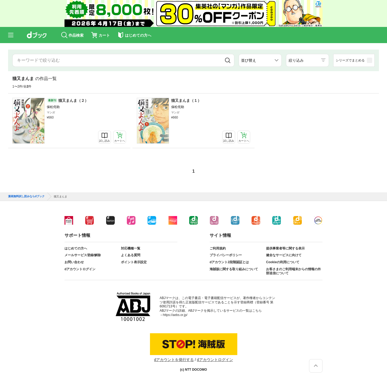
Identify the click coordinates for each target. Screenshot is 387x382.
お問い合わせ (74, 262)
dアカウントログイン (79, 269)
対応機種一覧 (130, 248)
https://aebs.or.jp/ (175, 315)
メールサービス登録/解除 (82, 255)
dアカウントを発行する (174, 359)
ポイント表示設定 (134, 262)
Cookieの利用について (282, 262)
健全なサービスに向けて (284, 255)
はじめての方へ (75, 248)
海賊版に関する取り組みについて (234, 269)
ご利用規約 (218, 248)
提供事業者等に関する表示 (285, 248)
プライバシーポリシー (226, 255)
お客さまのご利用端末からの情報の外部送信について (293, 271)
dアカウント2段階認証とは (229, 262)
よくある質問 (130, 255)
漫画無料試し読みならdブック (26, 196)
